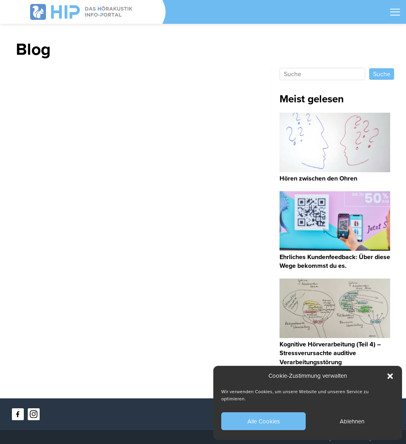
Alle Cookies (263, 421)
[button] (390, 376)
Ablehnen (352, 421)
